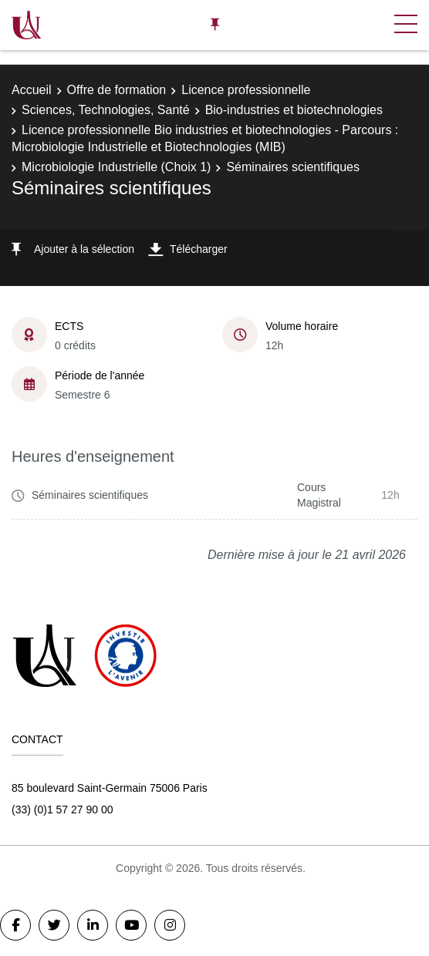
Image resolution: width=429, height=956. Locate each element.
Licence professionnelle (245, 89)
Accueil (32, 89)
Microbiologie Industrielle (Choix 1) (116, 166)
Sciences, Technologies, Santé (106, 109)
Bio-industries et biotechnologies (294, 109)
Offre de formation (117, 89)
